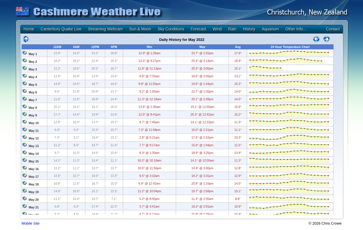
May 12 (34, 138)
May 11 (34, 130)
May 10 (34, 123)
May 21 (34, 207)
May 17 (34, 176)
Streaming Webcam (105, 29)
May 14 (34, 153)
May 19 (34, 192)
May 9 (33, 115)
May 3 (33, 69)
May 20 (34, 199)
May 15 (34, 161)
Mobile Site (30, 223)
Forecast (198, 29)
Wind (217, 29)
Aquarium (270, 29)
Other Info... (295, 29)
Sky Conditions (171, 29)
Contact (333, 29)
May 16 (34, 169)
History (249, 29)
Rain (232, 29)
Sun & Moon (140, 29)
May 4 (33, 77)
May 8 (33, 107)
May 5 (33, 84)
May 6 (33, 92)
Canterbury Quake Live (61, 29)
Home (29, 29)
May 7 (33, 100)
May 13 (34, 146)
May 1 (33, 54)
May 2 (33, 61)
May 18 (34, 184)
